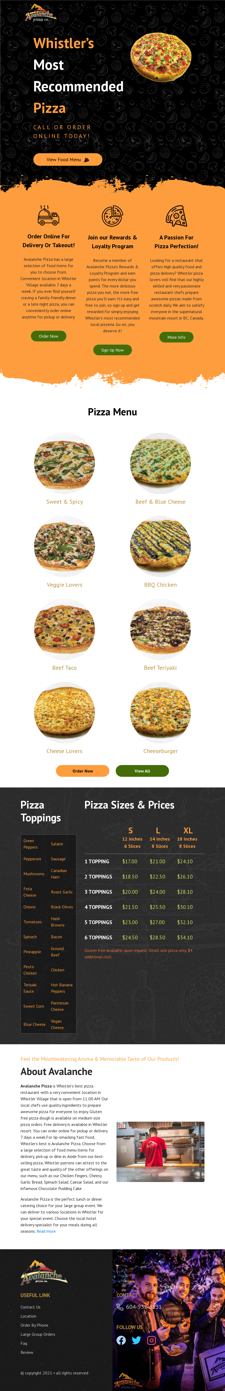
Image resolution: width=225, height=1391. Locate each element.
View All (142, 771)
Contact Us (31, 1307)
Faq (24, 1343)
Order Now (48, 336)
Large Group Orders (38, 1334)
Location (28, 1316)
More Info (176, 337)
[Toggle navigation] (195, 13)
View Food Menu (68, 159)
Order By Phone (34, 1325)
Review (27, 1352)
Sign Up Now (112, 350)
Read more (46, 1231)
